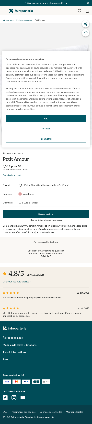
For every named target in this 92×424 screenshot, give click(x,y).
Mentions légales (74, 411)
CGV (5, 411)
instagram (14, 397)
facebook (5, 397)
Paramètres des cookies (23, 412)
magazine (22, 397)
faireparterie (21, 11)
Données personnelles (50, 411)
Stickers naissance (24, 20)
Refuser (46, 128)
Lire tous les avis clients (16, 281)
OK (46, 118)
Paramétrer (46, 138)
